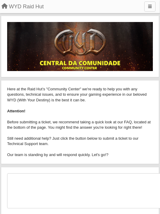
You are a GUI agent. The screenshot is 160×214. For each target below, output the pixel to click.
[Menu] (150, 6)
